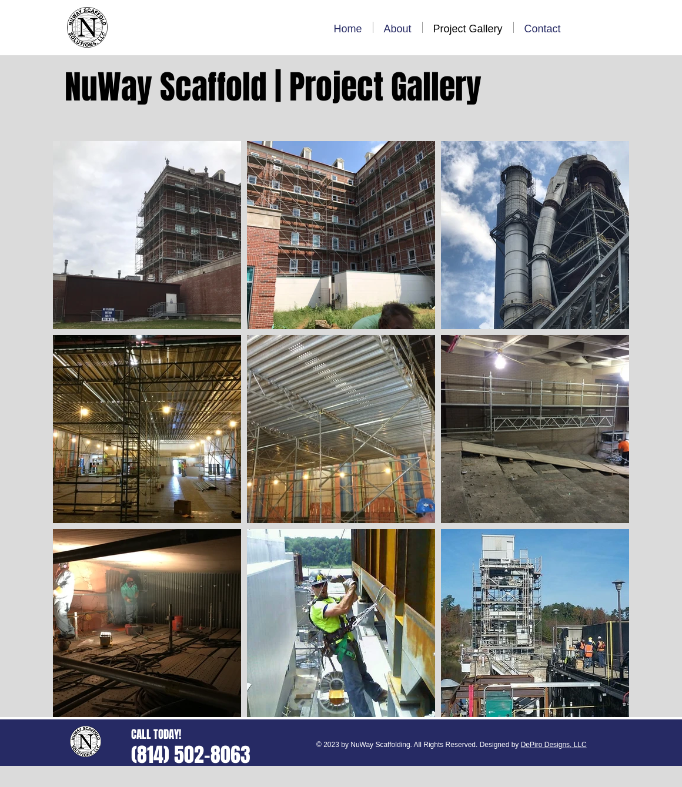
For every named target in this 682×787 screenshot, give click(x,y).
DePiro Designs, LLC (554, 745)
